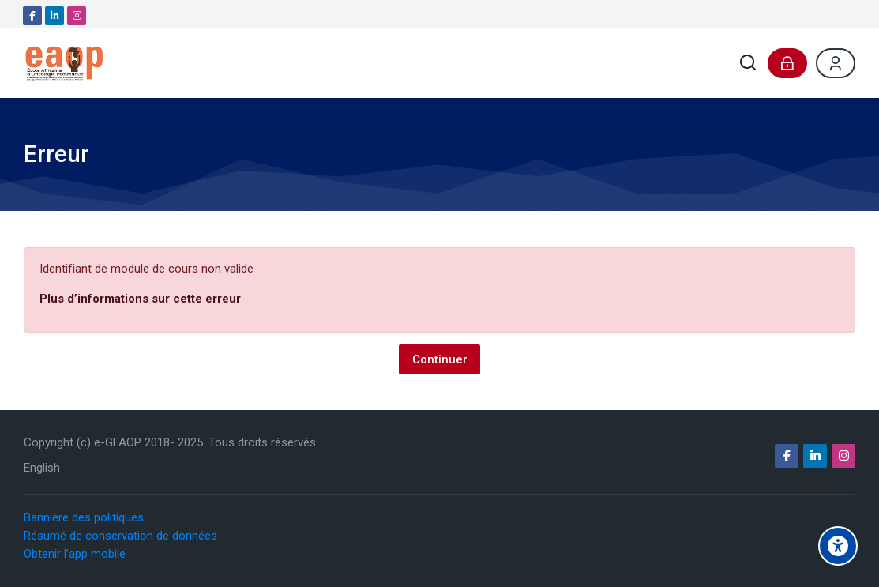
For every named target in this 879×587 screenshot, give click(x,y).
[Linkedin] (54, 15)
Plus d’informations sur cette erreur (140, 299)
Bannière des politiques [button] (84, 517)
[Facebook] (32, 15)
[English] (42, 468)
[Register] (835, 63)
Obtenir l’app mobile (75, 554)
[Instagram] (76, 15)
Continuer (440, 359)
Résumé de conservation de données (120, 536)
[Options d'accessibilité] (838, 546)
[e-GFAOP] (64, 63)
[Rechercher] (748, 63)
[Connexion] (787, 63)
